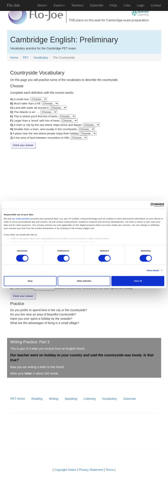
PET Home (17, 398)
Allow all (138, 281)
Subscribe (96, 5)
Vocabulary (40, 57)
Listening (90, 398)
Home (14, 57)
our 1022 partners (21, 219)
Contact (156, 5)
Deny (30, 281)
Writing (53, 398)
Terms (110, 469)
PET (26, 57)
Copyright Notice (65, 469)
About (42, 5)
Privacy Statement (91, 469)
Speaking (71, 398)
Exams (59, 5)
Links (127, 5)
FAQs (113, 5)
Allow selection (84, 281)
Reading (37, 398)
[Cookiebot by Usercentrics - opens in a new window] (145, 205)
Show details (153, 270)
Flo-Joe (13, 5)
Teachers (77, 5)
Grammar (129, 398)
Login (140, 5)
